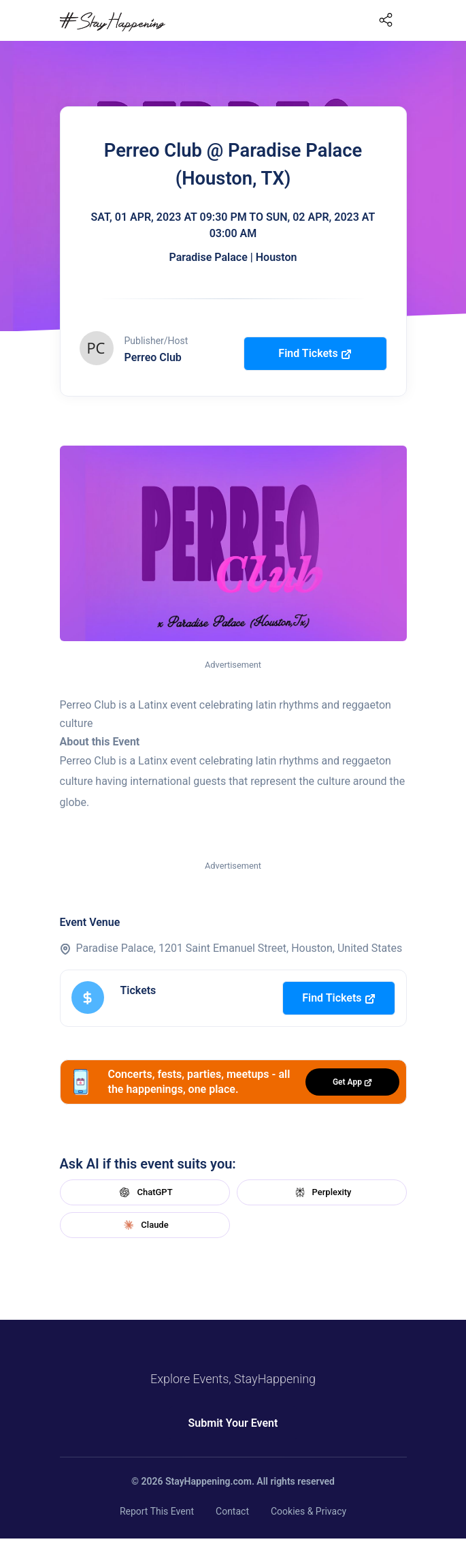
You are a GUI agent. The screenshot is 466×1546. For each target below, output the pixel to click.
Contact (232, 1511)
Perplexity (322, 1192)
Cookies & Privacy (308, 1511)
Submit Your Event (233, 1423)
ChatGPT (144, 1192)
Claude (144, 1225)
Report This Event (157, 1511)
